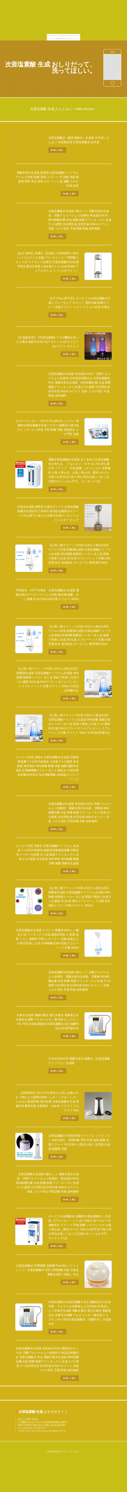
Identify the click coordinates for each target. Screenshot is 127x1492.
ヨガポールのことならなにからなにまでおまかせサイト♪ (42, 1431)
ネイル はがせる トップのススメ (32, 1428)
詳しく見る (58, 150)
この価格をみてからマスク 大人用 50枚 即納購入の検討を (42, 1422)
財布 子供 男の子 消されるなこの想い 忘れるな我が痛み (42, 1425)
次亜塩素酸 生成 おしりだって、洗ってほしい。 (50, 67)
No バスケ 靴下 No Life (27, 1419)
